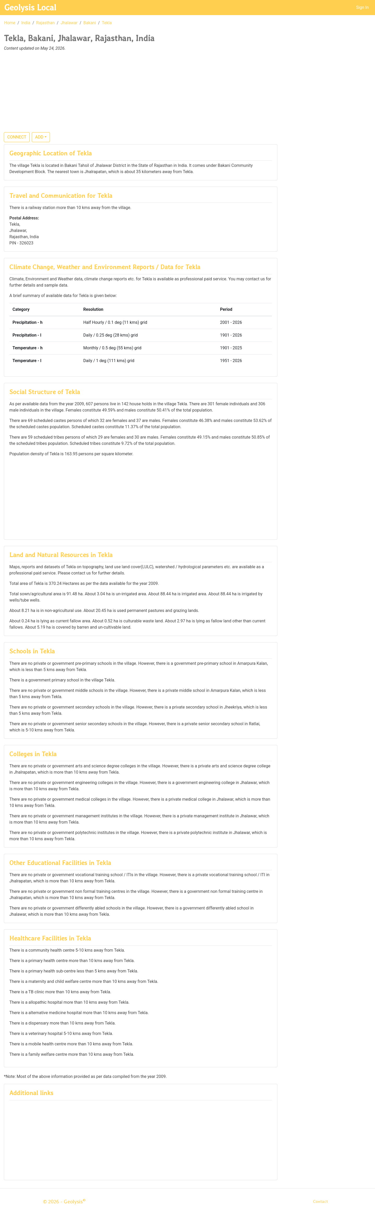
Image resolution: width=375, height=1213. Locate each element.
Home (9, 22)
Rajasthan (45, 22)
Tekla (107, 22)
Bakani (89, 22)
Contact (320, 1201)
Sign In (362, 7)
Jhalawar (69, 22)
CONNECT (16, 137)
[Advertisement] (187, 94)
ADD (39, 137)
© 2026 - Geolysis (64, 1201)
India (25, 22)
